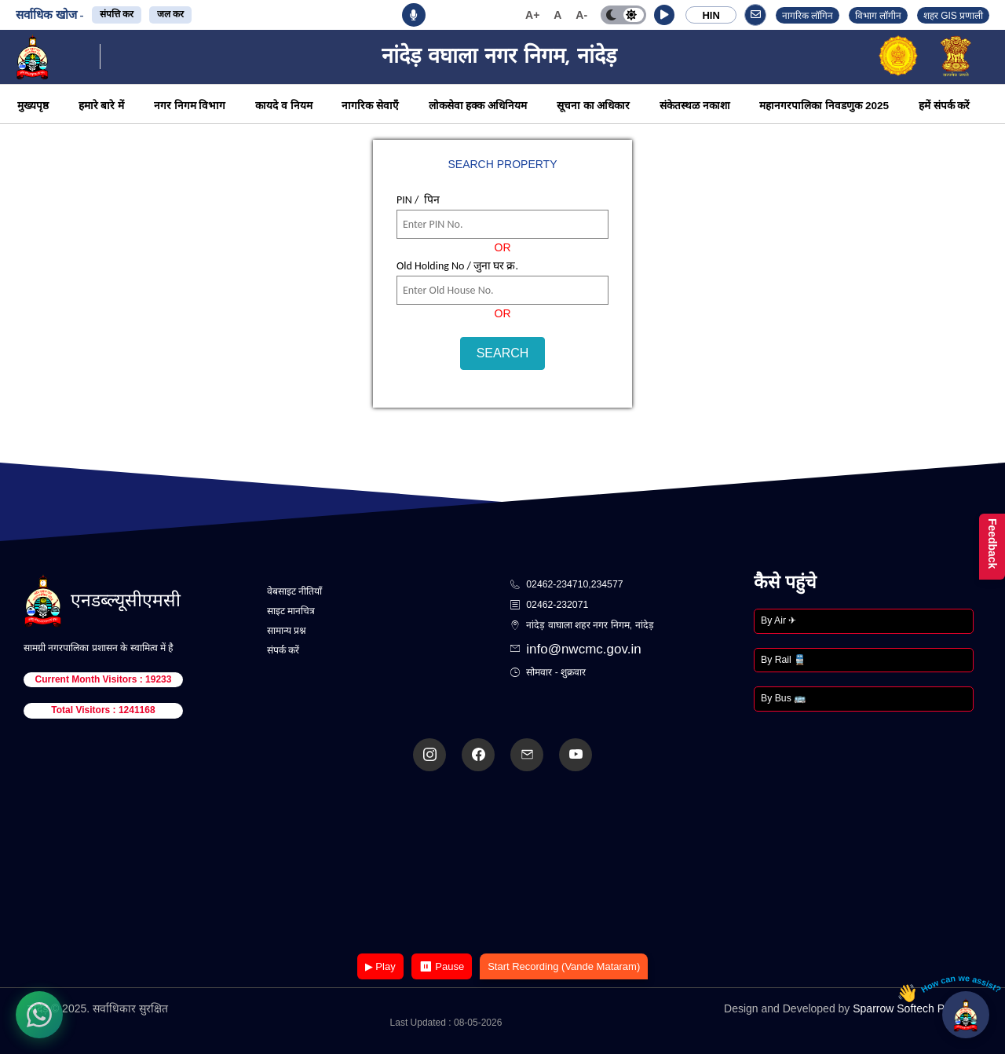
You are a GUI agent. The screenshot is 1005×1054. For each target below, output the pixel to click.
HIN (710, 15)
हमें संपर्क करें (944, 106)
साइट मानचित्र (291, 611)
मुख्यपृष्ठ (33, 106)
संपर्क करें (283, 650)
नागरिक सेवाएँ (370, 106)
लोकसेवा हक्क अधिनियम (478, 106)
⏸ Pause (441, 966)
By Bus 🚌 (783, 698)
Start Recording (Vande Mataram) (564, 966)
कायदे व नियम (283, 106)
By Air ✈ (778, 620)
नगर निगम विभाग (190, 106)
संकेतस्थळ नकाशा (695, 106)
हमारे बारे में (102, 106)
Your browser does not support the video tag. (502, 863)
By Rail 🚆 (783, 659)
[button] (664, 15)
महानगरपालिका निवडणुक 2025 (824, 106)
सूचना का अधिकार (593, 106)
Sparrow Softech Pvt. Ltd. (915, 1008)
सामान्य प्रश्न (286, 630)
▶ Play (380, 966)
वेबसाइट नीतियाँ (294, 591)
